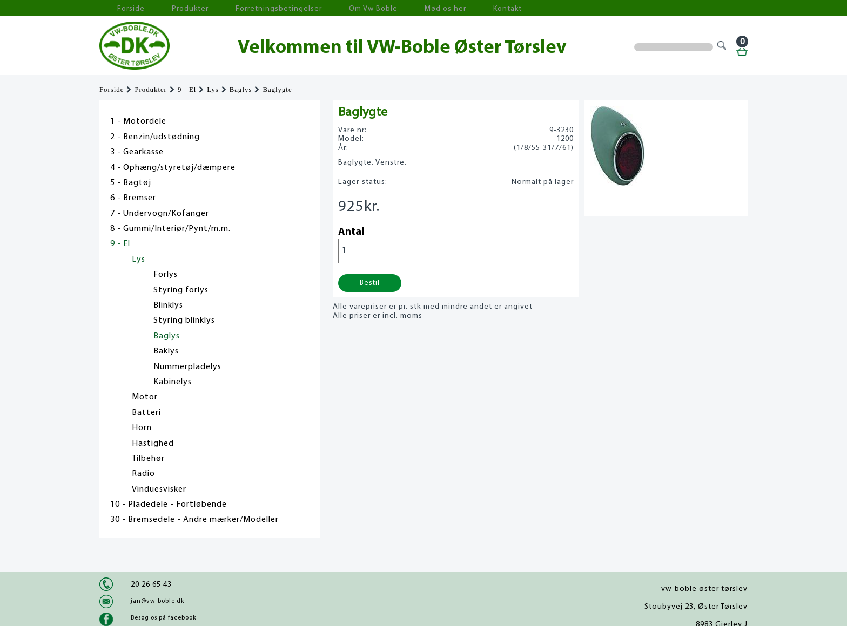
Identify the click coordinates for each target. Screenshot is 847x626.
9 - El (187, 89)
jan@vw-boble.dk (157, 601)
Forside (121, 8)
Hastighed (153, 443)
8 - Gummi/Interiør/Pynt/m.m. (170, 228)
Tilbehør (148, 458)
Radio (143, 474)
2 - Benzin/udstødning (155, 137)
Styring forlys (181, 290)
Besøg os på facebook (163, 618)
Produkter (168, 8)
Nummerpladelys (187, 367)
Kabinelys (172, 382)
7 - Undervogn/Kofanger (159, 213)
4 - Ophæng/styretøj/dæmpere (173, 168)
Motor (145, 397)
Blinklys (168, 305)
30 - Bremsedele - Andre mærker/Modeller (194, 519)
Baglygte (277, 89)
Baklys (166, 351)
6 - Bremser (133, 198)
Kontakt (431, 8)
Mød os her (381, 8)
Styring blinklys (184, 320)
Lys (213, 89)
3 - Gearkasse (137, 152)
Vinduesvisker (159, 489)
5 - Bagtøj (130, 183)
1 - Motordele (138, 121)
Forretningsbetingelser (242, 8)
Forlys (165, 274)
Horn (142, 428)
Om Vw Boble (321, 8)
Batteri (146, 413)
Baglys (241, 89)
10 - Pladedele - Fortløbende (168, 504)
